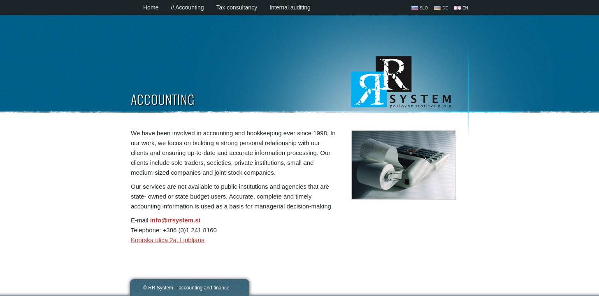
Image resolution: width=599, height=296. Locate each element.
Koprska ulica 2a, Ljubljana (167, 239)
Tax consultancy (237, 7)
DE (445, 8)
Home (150, 7)
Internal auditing (290, 7)
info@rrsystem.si (175, 220)
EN (465, 8)
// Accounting (187, 7)
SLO (424, 8)
